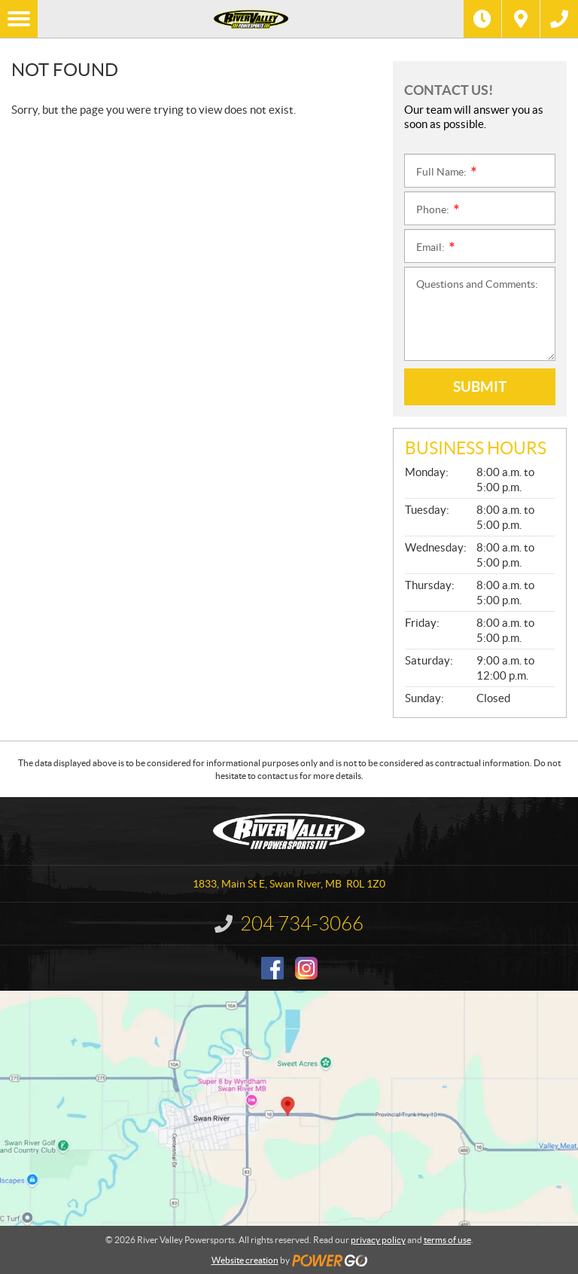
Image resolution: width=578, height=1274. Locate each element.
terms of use (447, 1240)
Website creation (244, 1260)
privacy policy (378, 1240)
